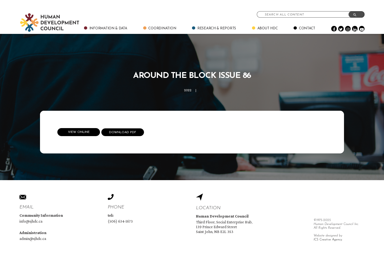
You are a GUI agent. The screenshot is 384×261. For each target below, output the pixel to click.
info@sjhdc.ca (30, 221)
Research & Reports (216, 28)
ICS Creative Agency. (328, 239)
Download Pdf (122, 132)
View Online (79, 132)
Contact (307, 28)
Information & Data (108, 28)
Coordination (162, 28)
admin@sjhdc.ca (32, 238)
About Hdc (267, 28)
